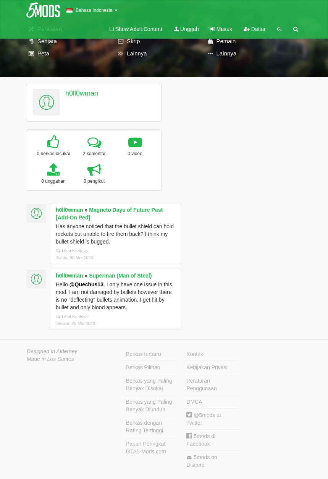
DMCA (194, 402)
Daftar (255, 29)
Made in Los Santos (50, 359)
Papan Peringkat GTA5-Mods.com (146, 448)
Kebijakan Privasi (206, 367)
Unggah (186, 29)
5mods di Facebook (200, 440)
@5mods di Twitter (203, 419)
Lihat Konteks (72, 250)
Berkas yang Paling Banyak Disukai (149, 384)
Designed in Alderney (52, 351)
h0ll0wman (81, 93)
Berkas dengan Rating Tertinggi (144, 427)
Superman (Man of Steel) (120, 276)
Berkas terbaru (143, 354)
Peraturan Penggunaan (201, 384)
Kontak (194, 354)
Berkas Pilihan (143, 367)
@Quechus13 (86, 284)
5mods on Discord (201, 461)
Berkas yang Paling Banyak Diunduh (149, 405)
